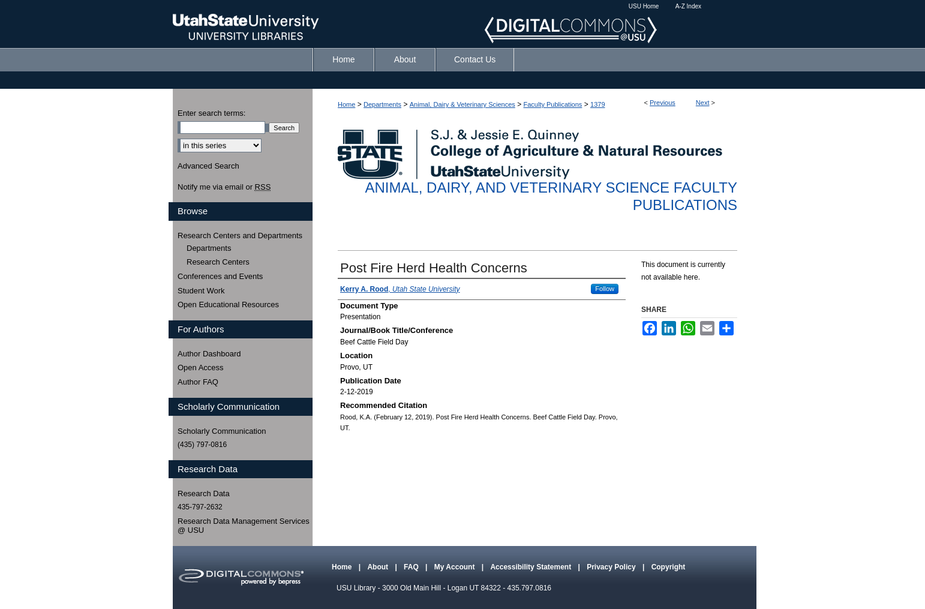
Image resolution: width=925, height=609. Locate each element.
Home (346, 104)
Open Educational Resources (228, 304)
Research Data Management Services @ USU (244, 526)
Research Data (204, 493)
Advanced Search (208, 165)
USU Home (644, 6)
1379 (597, 104)
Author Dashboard (209, 353)
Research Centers (218, 261)
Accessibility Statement (531, 567)
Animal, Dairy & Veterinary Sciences (462, 104)
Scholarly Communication (222, 431)
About (378, 567)
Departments (382, 104)
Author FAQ (198, 381)
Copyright (668, 567)
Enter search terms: (211, 113)
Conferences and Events (220, 276)
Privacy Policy (612, 567)
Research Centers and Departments (240, 235)
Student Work (201, 290)
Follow (604, 288)
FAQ (412, 567)
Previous (662, 102)
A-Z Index (688, 6)
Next (703, 102)
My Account (455, 567)
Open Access (201, 367)
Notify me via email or (224, 187)
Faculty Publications (553, 104)
